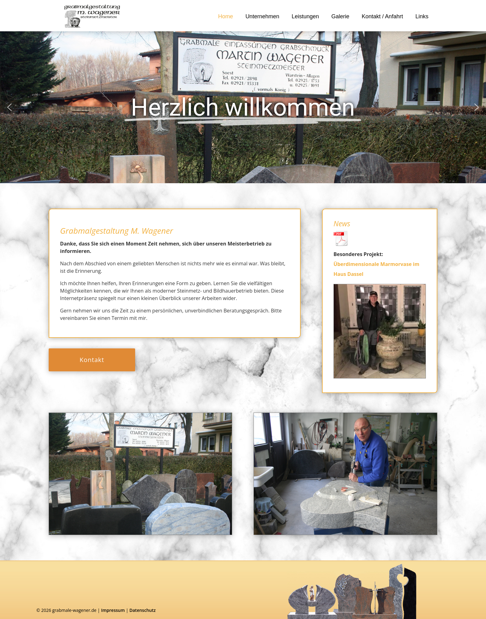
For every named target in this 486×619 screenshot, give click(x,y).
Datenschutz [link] (142, 610)
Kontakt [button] (92, 360)
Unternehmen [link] (262, 16)
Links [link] (421, 16)
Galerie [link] (340, 16)
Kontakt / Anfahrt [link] (382, 16)
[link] (92, 16)
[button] (9, 107)
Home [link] (225, 16)
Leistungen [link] (305, 16)
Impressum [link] (113, 610)
